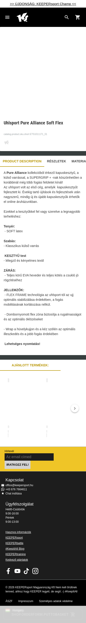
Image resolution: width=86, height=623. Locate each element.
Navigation (7, 17)
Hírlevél (9, 451)
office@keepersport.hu (19, 485)
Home (39, 17)
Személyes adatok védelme (56, 601)
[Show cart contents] (77, 17)
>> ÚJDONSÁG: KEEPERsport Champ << (43, 4)
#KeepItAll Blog (15, 548)
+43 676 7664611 (16, 489)
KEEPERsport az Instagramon (35, 571)
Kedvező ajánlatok (17, 559)
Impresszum (25, 601)
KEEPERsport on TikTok (26, 571)
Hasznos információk (18, 532)
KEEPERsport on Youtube (17, 571)
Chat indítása (14, 493)
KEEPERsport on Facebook (8, 571)
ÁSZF (9, 601)
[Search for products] (66, 17)
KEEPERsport (14, 537)
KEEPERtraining (16, 554)
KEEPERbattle (14, 543)
